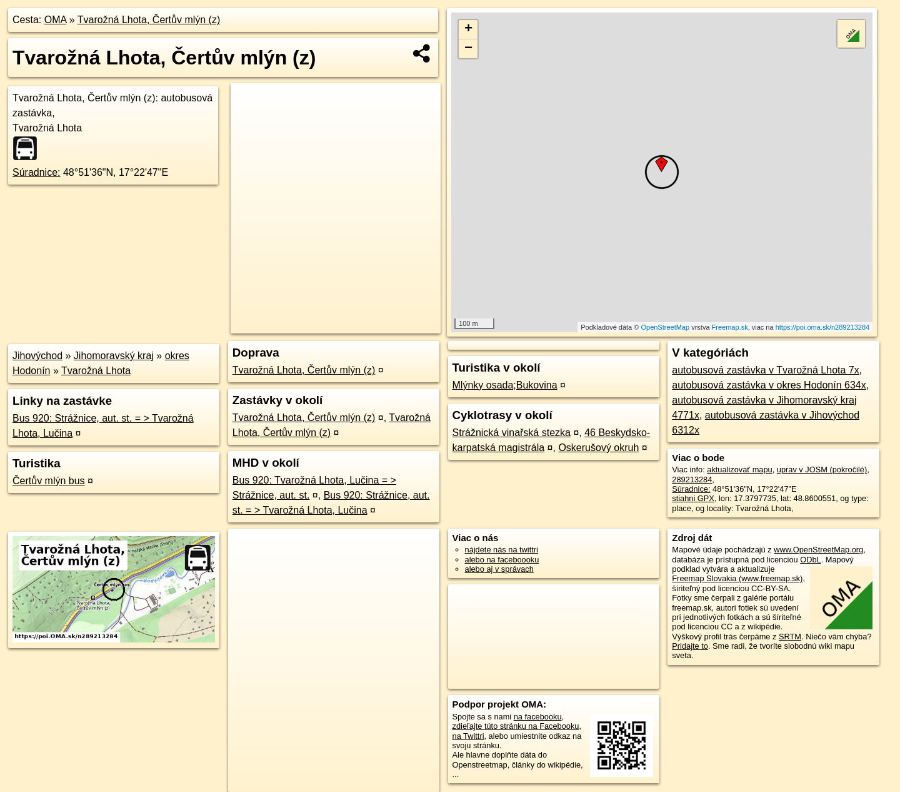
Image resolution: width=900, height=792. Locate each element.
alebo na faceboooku (502, 559)
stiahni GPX (693, 498)
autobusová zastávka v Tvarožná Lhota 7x (765, 370)
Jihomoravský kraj (114, 355)
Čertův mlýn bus (48, 480)
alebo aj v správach (499, 569)
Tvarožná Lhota (96, 370)
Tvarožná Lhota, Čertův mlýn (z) (149, 19)
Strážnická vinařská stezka (511, 432)
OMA (55, 19)
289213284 (692, 479)
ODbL (810, 559)
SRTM (790, 636)
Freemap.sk (730, 327)
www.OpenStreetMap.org (818, 549)
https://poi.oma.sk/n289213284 (822, 327)
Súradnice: (36, 172)
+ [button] (468, 29)
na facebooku (538, 716)
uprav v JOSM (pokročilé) (822, 469)
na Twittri (468, 736)
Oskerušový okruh (598, 447)
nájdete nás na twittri (501, 549)
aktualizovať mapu (739, 469)
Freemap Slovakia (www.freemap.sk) (737, 578)
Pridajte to (690, 646)
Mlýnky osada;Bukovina (505, 385)
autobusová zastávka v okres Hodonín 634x (769, 385)
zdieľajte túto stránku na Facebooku (515, 726)
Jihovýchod (37, 355)
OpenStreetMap (665, 327)
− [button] (468, 48)
